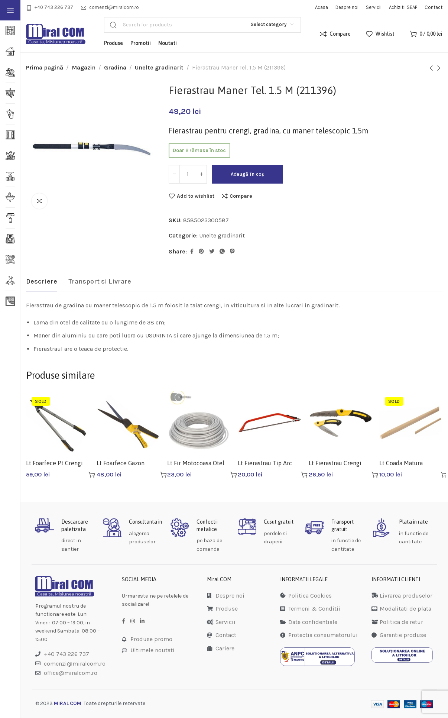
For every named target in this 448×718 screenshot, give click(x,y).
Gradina (115, 67)
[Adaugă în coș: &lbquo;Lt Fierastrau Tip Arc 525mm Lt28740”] (304, 474)
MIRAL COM (67, 703)
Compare (241, 196)
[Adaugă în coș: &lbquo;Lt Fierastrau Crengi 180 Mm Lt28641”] (375, 474)
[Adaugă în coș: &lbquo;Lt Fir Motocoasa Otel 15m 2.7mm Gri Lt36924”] (233, 474)
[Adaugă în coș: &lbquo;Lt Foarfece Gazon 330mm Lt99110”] (163, 474)
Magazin (83, 67)
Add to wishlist (195, 196)
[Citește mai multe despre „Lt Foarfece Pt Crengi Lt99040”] (91, 474)
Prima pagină (44, 67)
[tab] (41, 281)
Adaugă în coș (247, 174)
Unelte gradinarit (159, 67)
